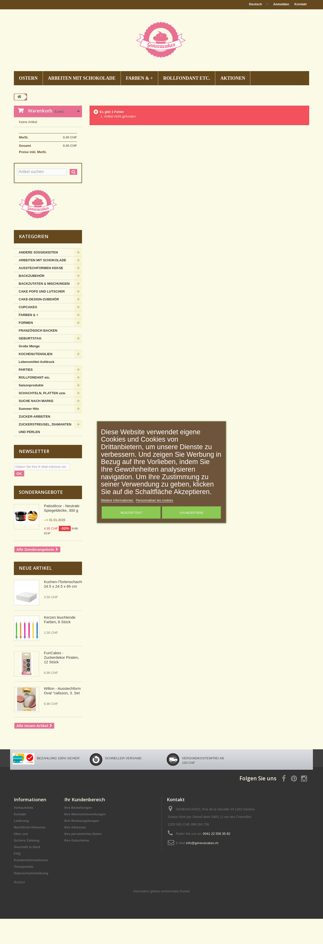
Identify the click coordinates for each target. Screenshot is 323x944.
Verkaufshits (23, 833)
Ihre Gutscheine (76, 866)
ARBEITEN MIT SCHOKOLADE (82, 78)
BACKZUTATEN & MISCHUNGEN (44, 309)
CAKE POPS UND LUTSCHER (42, 317)
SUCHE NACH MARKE (36, 426)
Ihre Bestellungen (78, 833)
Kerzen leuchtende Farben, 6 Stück (59, 644)
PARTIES (26, 395)
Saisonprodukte (31, 410)
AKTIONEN (232, 78)
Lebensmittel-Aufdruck (37, 387)
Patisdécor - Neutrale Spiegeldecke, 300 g (61, 533)
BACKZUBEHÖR (31, 301)
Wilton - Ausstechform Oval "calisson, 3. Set (62, 715)
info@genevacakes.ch (202, 868)
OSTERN (28, 78)
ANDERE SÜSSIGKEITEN (38, 277)
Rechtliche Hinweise (30, 852)
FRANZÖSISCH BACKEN (38, 356)
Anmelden (281, 4)
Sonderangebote (41, 517)
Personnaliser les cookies (154, 500)
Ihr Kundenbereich (84, 825)
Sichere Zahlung (26, 866)
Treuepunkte (23, 892)
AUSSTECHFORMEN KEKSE (41, 293)
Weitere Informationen (117, 500)
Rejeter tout (131, 512)
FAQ (17, 879)
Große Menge (29, 371)
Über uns (21, 859)
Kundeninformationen (31, 885)
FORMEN (26, 348)
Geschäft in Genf (27, 872)
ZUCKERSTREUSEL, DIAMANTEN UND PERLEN (45, 453)
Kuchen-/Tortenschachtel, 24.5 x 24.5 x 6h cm (65, 609)
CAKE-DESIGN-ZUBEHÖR (39, 324)
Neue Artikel (35, 593)
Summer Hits (29, 434)
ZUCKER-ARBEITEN (34, 442)
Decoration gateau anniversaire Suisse (161, 916)
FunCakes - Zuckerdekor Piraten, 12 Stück (61, 682)
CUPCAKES (28, 332)
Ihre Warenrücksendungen (85, 839)
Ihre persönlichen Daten (83, 859)
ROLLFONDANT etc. (186, 78)
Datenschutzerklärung (31, 898)
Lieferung (21, 846)
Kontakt (300, 4)
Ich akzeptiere (191, 512)
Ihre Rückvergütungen (81, 846)
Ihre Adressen (75, 852)
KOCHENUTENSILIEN (35, 379)
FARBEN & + (139, 78)
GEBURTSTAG (30, 363)
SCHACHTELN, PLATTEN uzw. (42, 418)
